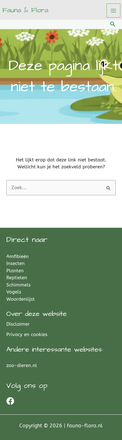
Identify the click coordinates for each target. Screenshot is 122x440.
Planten (15, 271)
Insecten (15, 263)
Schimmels (18, 285)
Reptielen (16, 277)
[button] (113, 24)
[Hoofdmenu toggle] (114, 10)
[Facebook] (10, 401)
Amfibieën (17, 256)
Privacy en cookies (26, 334)
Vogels (13, 292)
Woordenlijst (20, 299)
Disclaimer (18, 324)
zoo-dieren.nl (21, 365)
